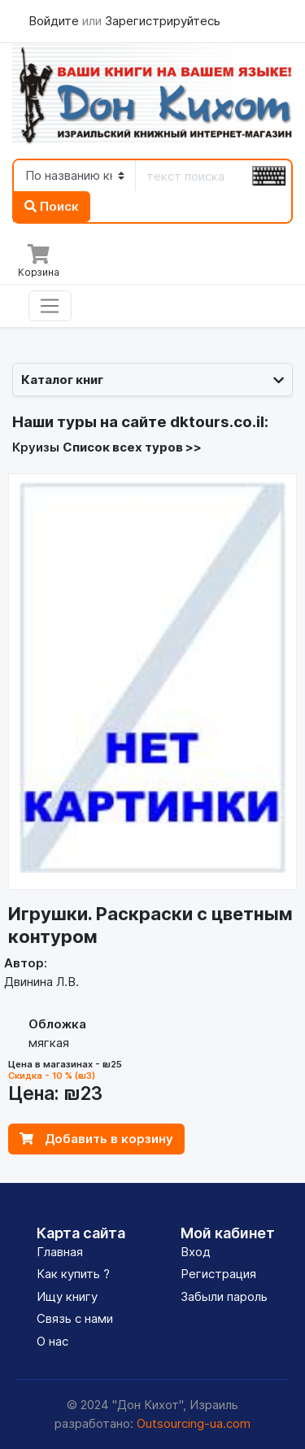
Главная (60, 1251)
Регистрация (218, 1273)
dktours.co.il (217, 421)
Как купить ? (73, 1273)
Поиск (51, 206)
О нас (52, 1341)
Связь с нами (75, 1318)
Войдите (55, 20)
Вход (196, 1251)
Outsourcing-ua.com (194, 1423)
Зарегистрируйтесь (162, 20)
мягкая (48, 1042)
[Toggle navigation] (50, 305)
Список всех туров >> (132, 447)
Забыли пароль (224, 1296)
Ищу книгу (67, 1296)
